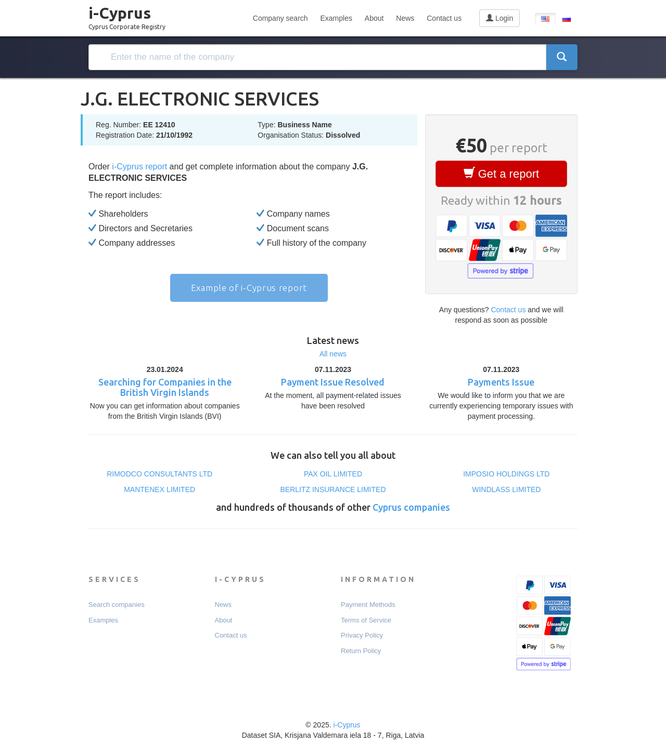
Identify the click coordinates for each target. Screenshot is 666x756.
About (374, 18)
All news (333, 354)
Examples (336, 18)
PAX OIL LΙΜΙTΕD (333, 474)
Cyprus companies (411, 507)
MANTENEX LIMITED (159, 489)
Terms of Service (366, 620)
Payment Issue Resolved (333, 382)
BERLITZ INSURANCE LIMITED (333, 489)
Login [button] (499, 18)
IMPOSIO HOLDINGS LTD (506, 474)
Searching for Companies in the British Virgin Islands (165, 387)
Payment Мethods (368, 604)
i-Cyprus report (139, 166)
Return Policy (361, 651)
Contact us (444, 18)
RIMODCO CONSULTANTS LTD (159, 474)
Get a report (502, 173)
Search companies (116, 604)
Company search (280, 18)
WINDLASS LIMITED (506, 489)
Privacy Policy (362, 635)
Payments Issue (501, 382)
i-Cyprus (126, 15)
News (405, 18)
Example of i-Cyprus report (249, 288)
